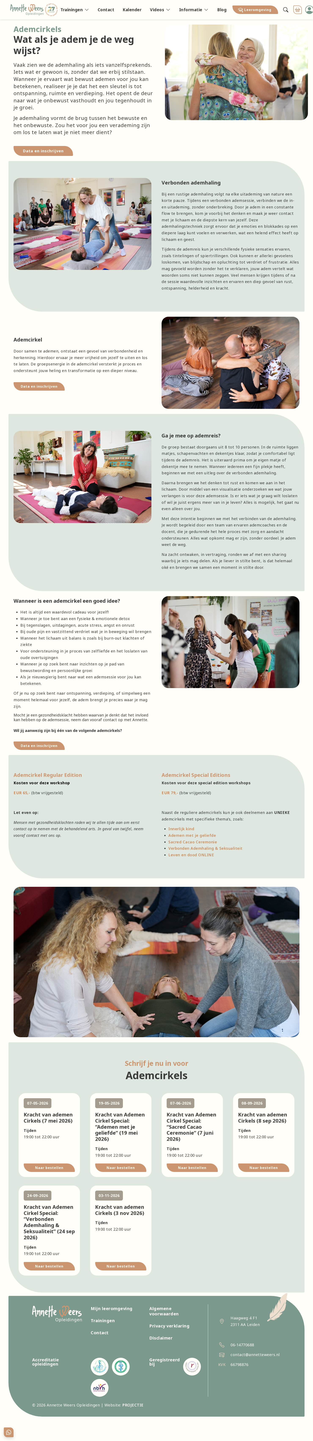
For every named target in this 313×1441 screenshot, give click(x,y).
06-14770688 (242, 1344)
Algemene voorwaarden (164, 1311)
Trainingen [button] (71, 9)
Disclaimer (161, 1338)
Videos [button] (157, 9)
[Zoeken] (285, 10)
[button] (255, 10)
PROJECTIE (133, 1405)
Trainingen (103, 1320)
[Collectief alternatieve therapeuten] (121, 1367)
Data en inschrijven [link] (43, 150)
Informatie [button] (190, 9)
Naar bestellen (49, 1167)
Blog (222, 9)
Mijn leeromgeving (112, 1308)
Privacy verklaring (169, 1326)
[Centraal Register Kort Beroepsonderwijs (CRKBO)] (192, 1367)
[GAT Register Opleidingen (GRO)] (99, 1367)
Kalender (132, 9)
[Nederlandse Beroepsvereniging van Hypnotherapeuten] (99, 1388)
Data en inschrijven (39, 386)
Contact (106, 9)
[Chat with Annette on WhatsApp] (9, 1432)
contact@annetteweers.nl (255, 1354)
